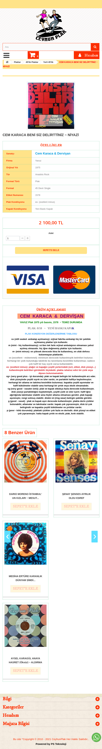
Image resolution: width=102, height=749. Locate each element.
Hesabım (11, 715)
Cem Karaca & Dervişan (52, 153)
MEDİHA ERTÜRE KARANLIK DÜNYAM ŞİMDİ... (25, 578)
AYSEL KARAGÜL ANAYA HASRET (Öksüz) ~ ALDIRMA (25, 660)
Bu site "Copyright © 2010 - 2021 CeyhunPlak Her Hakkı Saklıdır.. (51, 739)
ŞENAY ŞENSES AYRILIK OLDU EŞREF (76, 496)
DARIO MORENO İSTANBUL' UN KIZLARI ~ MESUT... (25, 496)
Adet (51, 233)
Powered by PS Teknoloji (51, 743)
